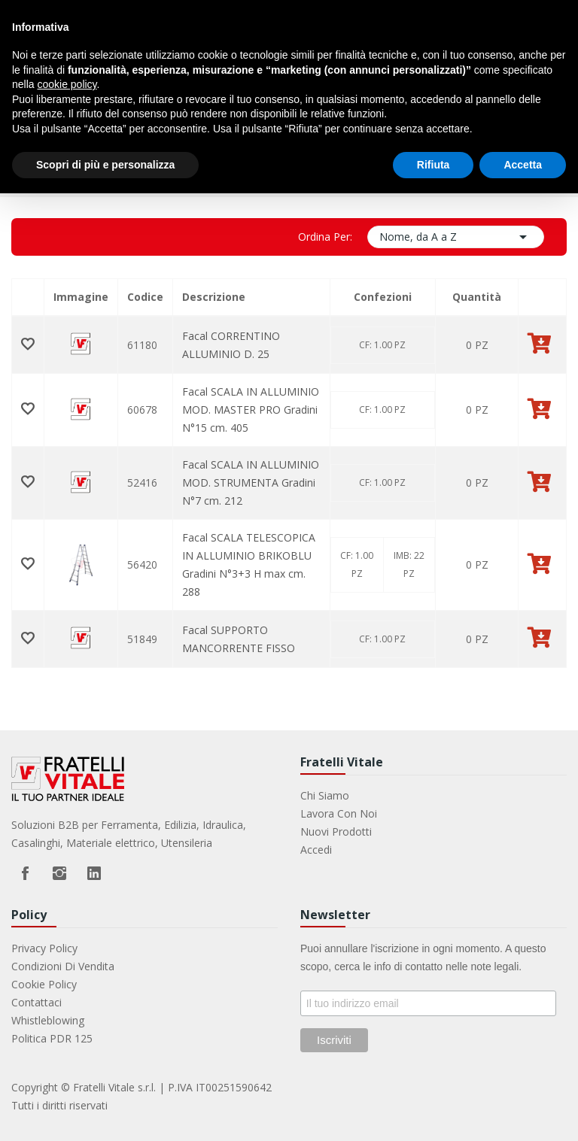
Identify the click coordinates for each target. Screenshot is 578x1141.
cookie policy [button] (66, 84)
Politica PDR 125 (52, 1038)
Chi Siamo (324, 795)
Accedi (316, 849)
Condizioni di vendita (62, 966)
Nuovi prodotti (336, 831)
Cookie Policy (44, 984)
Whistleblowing (47, 1020)
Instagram (59, 873)
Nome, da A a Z (456, 237)
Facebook (24, 873)
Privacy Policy (44, 948)
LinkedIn (94, 873)
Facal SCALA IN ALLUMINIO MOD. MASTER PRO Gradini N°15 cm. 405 (250, 409)
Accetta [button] (522, 165)
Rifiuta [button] (433, 165)
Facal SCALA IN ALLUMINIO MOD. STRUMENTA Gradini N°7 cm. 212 (250, 482)
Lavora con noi (338, 813)
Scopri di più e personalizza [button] (105, 165)
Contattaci (36, 1002)
